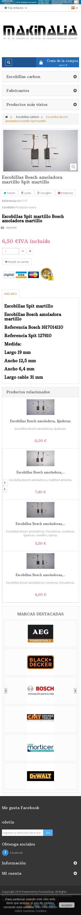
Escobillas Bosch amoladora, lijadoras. (40, 421)
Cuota (26, 193)
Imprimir (11, 227)
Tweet (9, 193)
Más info (10, 294)
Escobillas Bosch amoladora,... (40, 472)
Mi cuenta (11, 873)
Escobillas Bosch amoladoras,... (40, 524)
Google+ (44, 193)
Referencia (9, 201)
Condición (8, 207)
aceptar (66, 905)
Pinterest (65, 193)
